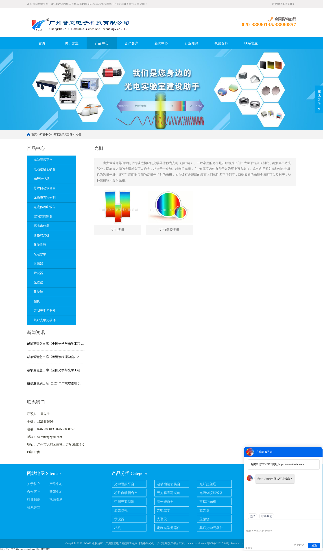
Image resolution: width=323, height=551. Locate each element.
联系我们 (289, 4)
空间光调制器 (124, 501)
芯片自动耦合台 (126, 493)
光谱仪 (162, 519)
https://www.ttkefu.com (291, 464)
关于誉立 (72, 43)
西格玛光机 (207, 501)
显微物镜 (121, 510)
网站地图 (277, 4)
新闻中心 (161, 43)
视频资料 (221, 43)
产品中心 (101, 43)
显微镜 (204, 519)
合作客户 (131, 43)
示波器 (119, 519)
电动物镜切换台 (168, 484)
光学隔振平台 (124, 484)
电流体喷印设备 (211, 493)
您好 (252, 516)
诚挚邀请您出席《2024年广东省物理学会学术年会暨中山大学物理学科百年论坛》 (56, 383)
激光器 (204, 510)
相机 (117, 528)
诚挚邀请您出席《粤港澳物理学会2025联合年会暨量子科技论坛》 (56, 357)
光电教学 (163, 510)
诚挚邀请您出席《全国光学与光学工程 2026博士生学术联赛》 (56, 343)
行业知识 (191, 43)
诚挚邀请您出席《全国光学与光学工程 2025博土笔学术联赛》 (56, 370)
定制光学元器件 (168, 528)
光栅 (78, 134)
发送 (314, 545)
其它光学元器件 (63, 134)
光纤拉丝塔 (207, 484)
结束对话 (299, 545)
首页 (42, 43)
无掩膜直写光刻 (168, 493)
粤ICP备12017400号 (218, 543)
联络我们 (266, 516)
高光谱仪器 (165, 501)
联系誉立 (251, 43)
